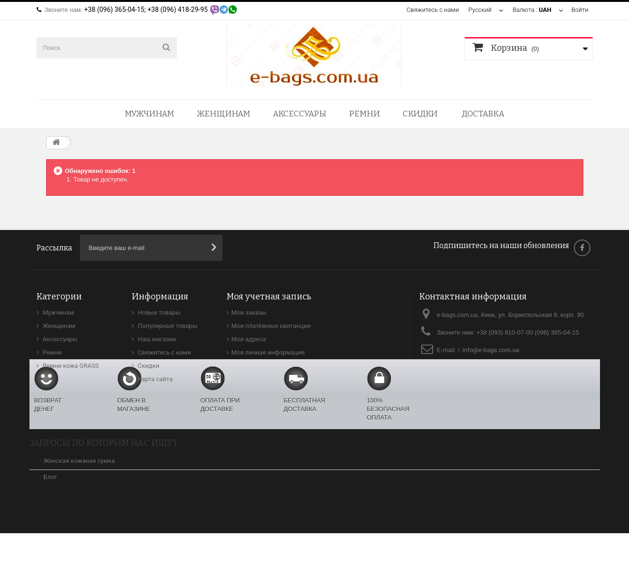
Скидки (420, 114)
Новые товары (158, 312)
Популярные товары (166, 325)
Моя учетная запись (269, 296)
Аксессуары (299, 114)
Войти (579, 9)
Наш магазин (156, 339)
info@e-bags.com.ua (491, 350)
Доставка (483, 114)
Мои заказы (249, 312)
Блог (51, 509)
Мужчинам (149, 114)
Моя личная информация (268, 352)
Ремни (364, 114)
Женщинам (223, 114)
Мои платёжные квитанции (271, 325)
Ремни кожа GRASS (70, 365)
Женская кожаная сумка (79, 493)
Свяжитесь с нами (432, 9)
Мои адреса (249, 339)
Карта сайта (154, 379)
